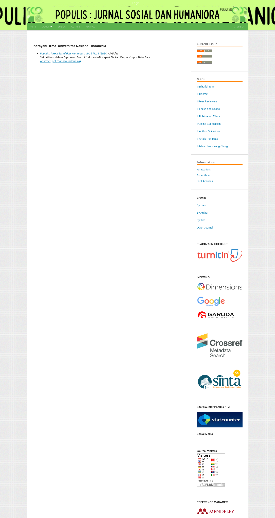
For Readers (204, 169)
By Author (202, 212)
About (46, 26)
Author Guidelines (208, 131)
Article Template (207, 138)
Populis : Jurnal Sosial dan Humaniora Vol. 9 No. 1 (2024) (73, 53)
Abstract (45, 61)
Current (75, 26)
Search (62, 26)
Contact (202, 94)
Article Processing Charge (213, 146)
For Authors (203, 175)
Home (33, 26)
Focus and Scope (208, 108)
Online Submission (209, 123)
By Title (201, 220)
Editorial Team (206, 86)
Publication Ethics (208, 116)
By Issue (202, 205)
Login (135, 3)
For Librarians (205, 181)
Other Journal (205, 227)
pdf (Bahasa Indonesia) (66, 61)
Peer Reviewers (207, 101)
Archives (90, 26)
